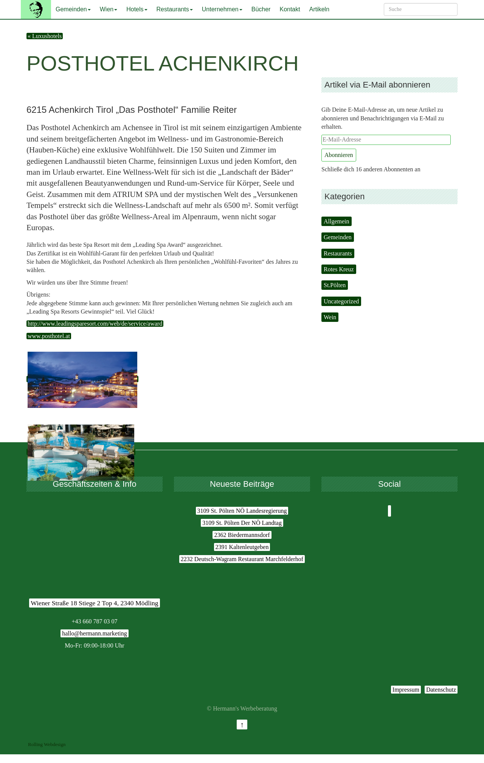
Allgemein (336, 221)
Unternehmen (222, 9)
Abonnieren (338, 155)
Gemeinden (73, 9)
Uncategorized (341, 301)
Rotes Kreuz (339, 269)
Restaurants (175, 9)
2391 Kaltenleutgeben (242, 547)
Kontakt (289, 9)
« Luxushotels (45, 36)
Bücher (261, 9)
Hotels (136, 9)
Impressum (405, 689)
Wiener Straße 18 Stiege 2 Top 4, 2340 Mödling (94, 603)
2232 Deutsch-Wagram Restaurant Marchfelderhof (242, 559)
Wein (330, 317)
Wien (108, 9)
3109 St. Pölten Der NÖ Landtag (242, 523)
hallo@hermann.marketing (94, 633)
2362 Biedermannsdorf (242, 535)
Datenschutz (441, 689)
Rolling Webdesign (46, 744)
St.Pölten (335, 285)
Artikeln (319, 9)
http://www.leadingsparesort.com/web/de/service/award (95, 323)
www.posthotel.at (49, 336)
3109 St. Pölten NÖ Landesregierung (242, 511)
